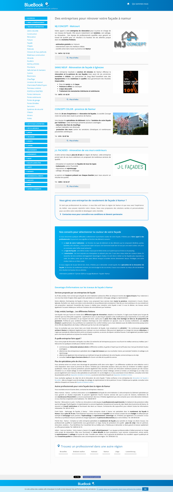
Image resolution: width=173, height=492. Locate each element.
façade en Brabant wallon (85, 382)
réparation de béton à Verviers (81, 375)
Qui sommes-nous (140, 4)
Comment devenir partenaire (92, 477)
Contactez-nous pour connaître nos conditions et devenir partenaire (92, 214)
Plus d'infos (73, 58)
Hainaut (94, 451)
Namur (106, 451)
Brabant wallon (79, 451)
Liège (117, 451)
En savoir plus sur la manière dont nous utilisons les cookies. (119, 489)
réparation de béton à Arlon (123, 375)
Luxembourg (130, 451)
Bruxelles (63, 451)
